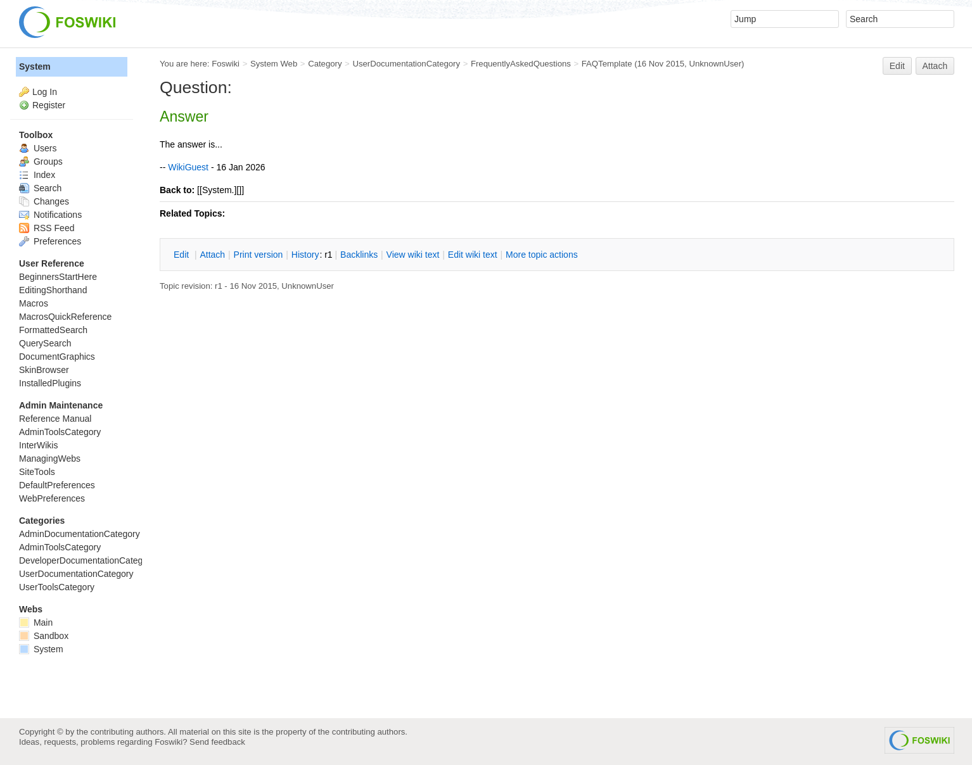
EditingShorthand (53, 290)
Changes (44, 201)
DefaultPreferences (57, 485)
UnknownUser (715, 63)
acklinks (359, 255)
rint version (258, 255)
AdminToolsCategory (60, 432)
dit (182, 255)
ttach (212, 255)
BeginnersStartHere (58, 277)
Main (36, 622)
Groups (41, 161)
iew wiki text (413, 255)
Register (48, 105)
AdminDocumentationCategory (79, 534)
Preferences (50, 241)
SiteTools (37, 472)
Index (37, 175)
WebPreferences (52, 498)
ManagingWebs (49, 458)
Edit (897, 66)
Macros (33, 303)
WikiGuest (188, 167)
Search (40, 188)
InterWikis (38, 445)
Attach (935, 66)
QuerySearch (45, 343)
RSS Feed (46, 228)
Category (325, 63)
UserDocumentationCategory (406, 63)
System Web (273, 63)
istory (305, 255)
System (35, 66)
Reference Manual (55, 419)
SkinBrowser (44, 370)
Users (37, 148)
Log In (44, 92)
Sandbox (43, 636)
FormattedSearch (53, 330)
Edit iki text (472, 255)
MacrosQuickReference (65, 317)
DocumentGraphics (57, 356)
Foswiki (226, 63)
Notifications (50, 215)
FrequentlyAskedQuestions (521, 63)
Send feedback (217, 742)
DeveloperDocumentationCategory (87, 560)
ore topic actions (542, 255)
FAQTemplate (607, 63)
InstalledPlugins (50, 383)
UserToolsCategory (56, 587)
